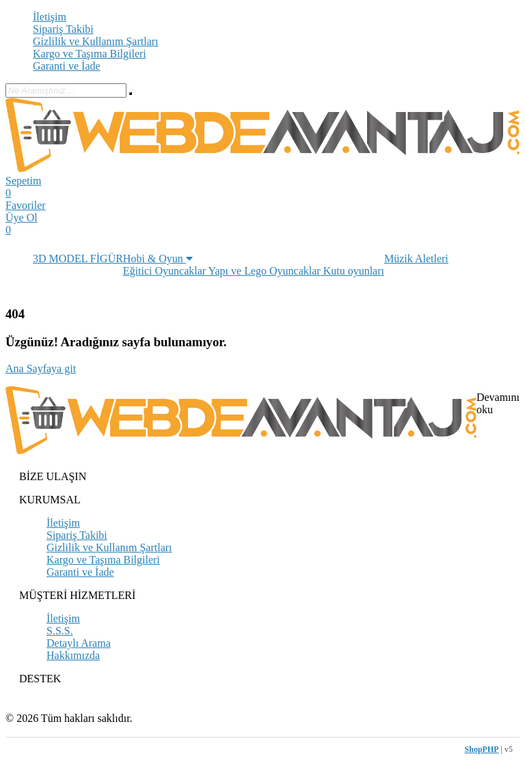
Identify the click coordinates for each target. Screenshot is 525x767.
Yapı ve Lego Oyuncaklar (263, 271)
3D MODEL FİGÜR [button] (78, 258)
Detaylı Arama (78, 643)
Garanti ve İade (66, 66)
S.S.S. (59, 631)
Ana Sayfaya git (40, 368)
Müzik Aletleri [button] (416, 258)
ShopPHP (482, 749)
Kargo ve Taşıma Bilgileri (89, 53)
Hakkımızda (73, 655)
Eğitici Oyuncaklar (164, 271)
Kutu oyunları (352, 271)
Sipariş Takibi (63, 29)
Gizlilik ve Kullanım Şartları (96, 41)
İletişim (49, 17)
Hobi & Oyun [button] (158, 258)
